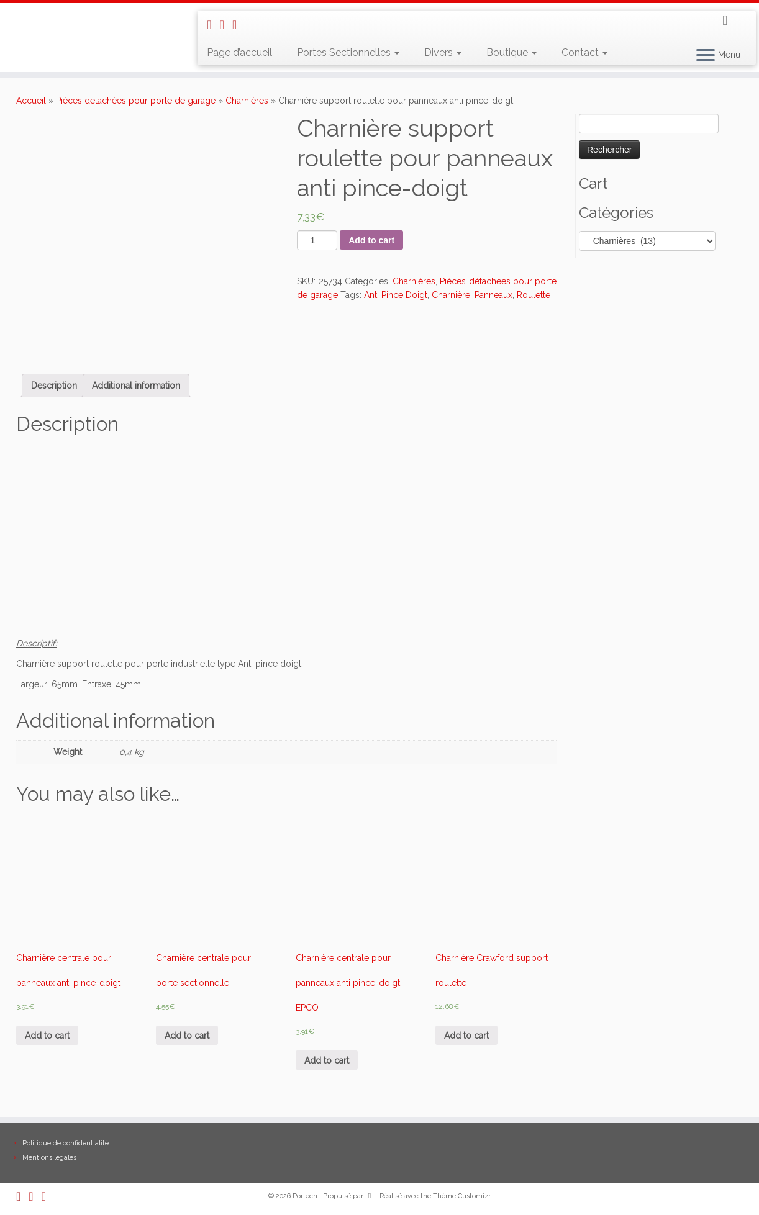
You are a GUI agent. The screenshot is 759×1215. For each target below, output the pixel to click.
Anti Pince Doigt (395, 295)
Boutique (511, 52)
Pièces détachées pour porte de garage (136, 101)
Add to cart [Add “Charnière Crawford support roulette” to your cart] (466, 1036)
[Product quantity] (317, 240)
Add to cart (371, 240)
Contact (584, 52)
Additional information (136, 386)
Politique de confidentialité (65, 1143)
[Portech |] (87, 16)
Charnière (451, 295)
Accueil (31, 101)
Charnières (246, 101)
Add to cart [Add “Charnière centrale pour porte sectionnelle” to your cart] (187, 1036)
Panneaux (493, 295)
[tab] (54, 385)
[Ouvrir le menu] (705, 56)
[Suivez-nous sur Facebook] (238, 24)
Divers (442, 52)
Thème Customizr (462, 1196)
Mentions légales (49, 1158)
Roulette (533, 295)
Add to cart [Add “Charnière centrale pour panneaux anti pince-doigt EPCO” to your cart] (326, 1060)
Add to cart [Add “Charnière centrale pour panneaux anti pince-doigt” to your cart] (47, 1036)
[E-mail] (226, 24)
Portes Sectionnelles (348, 52)
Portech (305, 1196)
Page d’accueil (239, 52)
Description (54, 386)
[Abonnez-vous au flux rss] (213, 24)
